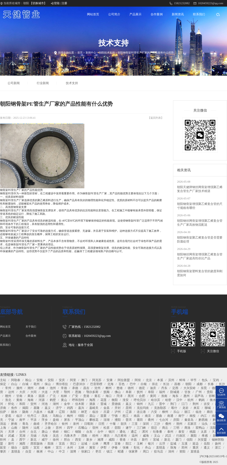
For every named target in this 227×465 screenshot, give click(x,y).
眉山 (92, 415)
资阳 (182, 451)
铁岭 (56, 431)
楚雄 (120, 388)
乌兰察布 (121, 435)
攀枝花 (93, 419)
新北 (33, 439)
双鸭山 (200, 427)
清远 (3, 423)
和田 (22, 403)
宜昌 (62, 443)
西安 (78, 439)
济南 (3, 407)
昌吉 (86, 388)
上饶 (48, 427)
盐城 (173, 443)
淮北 (8, 399)
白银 (144, 384)
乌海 (45, 435)
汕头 (205, 423)
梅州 (70, 415)
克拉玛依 (143, 407)
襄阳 (193, 435)
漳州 (171, 451)
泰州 (170, 431)
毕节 (193, 380)
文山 (157, 435)
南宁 (181, 415)
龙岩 (185, 407)
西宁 (22, 439)
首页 (80, 52)
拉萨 (3, 411)
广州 (199, 392)
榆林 (48, 447)
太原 (204, 431)
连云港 (141, 411)
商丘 (165, 427)
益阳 (25, 447)
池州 (53, 388)
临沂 (19, 415)
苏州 (59, 427)
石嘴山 (82, 427)
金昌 (106, 407)
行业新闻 (43, 83)
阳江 (129, 443)
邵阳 (118, 427)
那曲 (159, 415)
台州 (22, 431)
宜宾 (36, 447)
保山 (48, 384)
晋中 (162, 403)
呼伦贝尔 (140, 399)
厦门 (178, 439)
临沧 (199, 411)
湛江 (218, 447)
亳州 (36, 384)
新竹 (145, 439)
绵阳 (81, 415)
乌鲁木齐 (70, 435)
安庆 (62, 380)
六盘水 (38, 411)
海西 (92, 399)
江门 (184, 403)
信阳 (190, 439)
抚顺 (106, 392)
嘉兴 (81, 407)
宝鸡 (216, 380)
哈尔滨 (155, 399)
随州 (25, 427)
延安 (3, 447)
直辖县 (160, 447)
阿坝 (138, 380)
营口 (73, 443)
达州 (11, 392)
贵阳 (210, 392)
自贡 (28, 451)
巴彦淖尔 (79, 384)
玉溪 (184, 443)
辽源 (129, 411)
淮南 (164, 396)
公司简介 (114, 14)
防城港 (174, 392)
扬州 (218, 443)
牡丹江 (32, 415)
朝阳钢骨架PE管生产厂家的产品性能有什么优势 (146, 52)
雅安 (92, 447)
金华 (67, 403)
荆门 (173, 403)
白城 (25, 384)
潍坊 (106, 435)
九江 (151, 403)
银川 (151, 443)
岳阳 (207, 443)
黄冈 (153, 396)
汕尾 (36, 427)
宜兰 (59, 447)
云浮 (162, 443)
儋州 (168, 423)
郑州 (184, 447)
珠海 (173, 447)
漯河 (145, 431)
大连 (45, 392)
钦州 (65, 423)
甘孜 (187, 392)
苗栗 (103, 415)
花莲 (103, 399)
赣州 (8, 396)
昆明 (129, 407)
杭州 (190, 399)
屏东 (67, 419)
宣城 (156, 439)
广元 (53, 396)
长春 (211, 384)
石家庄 (192, 423)
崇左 (155, 384)
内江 (204, 415)
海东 (175, 396)
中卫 (62, 451)
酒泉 (92, 403)
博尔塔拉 (62, 384)
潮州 (30, 388)
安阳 (51, 380)
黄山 (64, 399)
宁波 (11, 419)
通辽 (134, 431)
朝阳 (188, 384)
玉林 (81, 447)
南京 (148, 415)
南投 (193, 415)
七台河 (163, 419)
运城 (84, 443)
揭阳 (25, 407)
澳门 (84, 380)
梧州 (95, 435)
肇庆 (3, 451)
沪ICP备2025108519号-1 (213, 456)
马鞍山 (57, 415)
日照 (101, 423)
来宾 (197, 407)
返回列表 (155, 117)
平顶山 (79, 419)
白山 (14, 384)
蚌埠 (182, 380)
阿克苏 (96, 380)
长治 (166, 384)
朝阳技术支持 (107, 52)
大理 (56, 392)
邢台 (67, 439)
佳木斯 (79, 403)
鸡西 (70, 407)
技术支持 (72, 83)
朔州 (179, 423)
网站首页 (93, 14)
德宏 (142, 388)
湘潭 (100, 439)
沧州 (97, 388)
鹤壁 (53, 399)
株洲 (40, 451)
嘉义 (129, 403)
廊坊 (210, 411)
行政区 (180, 435)
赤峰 (42, 388)
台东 (89, 431)
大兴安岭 (189, 388)
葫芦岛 (199, 396)
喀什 (174, 407)
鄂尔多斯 (92, 392)
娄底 (8, 415)
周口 (146, 451)
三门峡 (141, 427)
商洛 (187, 427)
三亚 (135, 423)
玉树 (140, 443)
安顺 (40, 380)
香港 (123, 439)
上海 (3, 427)
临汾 (95, 411)
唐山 (45, 431)
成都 (200, 384)
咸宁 (45, 439)
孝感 (205, 435)
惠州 (186, 396)
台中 (100, 431)
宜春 (118, 443)
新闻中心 (91, 52)
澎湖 (106, 419)
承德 (75, 388)
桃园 (193, 431)
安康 (110, 380)
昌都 (177, 384)
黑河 (131, 396)
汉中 (179, 399)
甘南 (19, 396)
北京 (149, 380)
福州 (162, 392)
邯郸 (212, 396)
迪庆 (153, 388)
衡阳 (115, 399)
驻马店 (158, 451)
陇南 (25, 411)
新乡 (89, 439)
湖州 (56, 403)
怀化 (11, 403)
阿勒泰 (15, 380)
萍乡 (45, 419)
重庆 (196, 447)
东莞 (204, 388)
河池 (45, 403)
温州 (135, 435)
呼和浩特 (78, 399)
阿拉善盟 (124, 380)
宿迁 (154, 427)
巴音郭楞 (96, 384)
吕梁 (106, 411)
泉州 (76, 423)
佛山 (118, 392)
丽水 (14, 411)
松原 (106, 427)
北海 (110, 384)
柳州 (165, 411)
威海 (146, 435)
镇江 (110, 451)
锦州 (140, 403)
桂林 (64, 396)
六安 (154, 411)
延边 (196, 443)
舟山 (148, 447)
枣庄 (98, 451)
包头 (205, 380)
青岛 (25, 423)
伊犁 (103, 447)
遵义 (207, 447)
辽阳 (62, 411)
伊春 (115, 447)
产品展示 (135, 14)
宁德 (115, 415)
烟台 (14, 447)
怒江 (126, 415)
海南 (30, 399)
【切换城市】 (38, 3)
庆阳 (176, 419)
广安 (75, 396)
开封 (118, 407)
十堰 (113, 423)
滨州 (171, 380)
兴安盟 (202, 439)
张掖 (126, 447)
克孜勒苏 (160, 407)
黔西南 (203, 419)
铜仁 (67, 431)
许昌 (134, 439)
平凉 (33, 419)
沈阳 (213, 427)
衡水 (213, 399)
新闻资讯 (178, 14)
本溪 (160, 380)
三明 (176, 427)
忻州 (3, 439)
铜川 (112, 431)
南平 (22, 419)
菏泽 (120, 396)
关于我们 (31, 326)
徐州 (56, 439)
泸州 (118, 411)
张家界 (133, 451)
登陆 (57, 3)
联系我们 (199, 14)
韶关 (124, 423)
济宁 (59, 407)
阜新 (129, 392)
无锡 (33, 435)
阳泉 (51, 443)
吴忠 (56, 435)
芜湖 (22, 435)
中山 (51, 451)
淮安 (126, 399)
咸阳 (112, 439)
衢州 (151, 419)
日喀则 (88, 423)
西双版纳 (36, 443)
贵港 (86, 396)
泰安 (181, 431)
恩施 (78, 392)
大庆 (22, 392)
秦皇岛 (189, 419)
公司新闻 (14, 83)
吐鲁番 (157, 431)
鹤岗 (202, 399)
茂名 (45, 415)
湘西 (22, 443)
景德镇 (116, 403)
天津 (11, 431)
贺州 (33, 403)
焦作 (14, 407)
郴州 (109, 388)
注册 (64, 3)
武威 (11, 435)
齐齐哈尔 (51, 423)
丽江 (187, 411)
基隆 (36, 407)
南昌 (137, 415)
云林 (95, 443)
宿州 (95, 427)
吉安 (207, 403)
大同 (33, 392)
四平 (70, 427)
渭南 (84, 435)
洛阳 (73, 411)
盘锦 (56, 419)
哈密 (168, 399)
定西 (175, 388)
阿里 (73, 380)
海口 (109, 396)
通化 (123, 431)
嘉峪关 (93, 407)
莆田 (140, 419)
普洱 (129, 419)
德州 (131, 388)
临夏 (51, 411)
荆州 (196, 403)
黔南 (14, 423)
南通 (170, 415)
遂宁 (129, 427)
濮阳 (118, 419)
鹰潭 (106, 443)
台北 (33, 431)
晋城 (103, 403)
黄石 (97, 396)
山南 (14, 427)
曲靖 (36, 423)
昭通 (121, 451)
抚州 (140, 392)
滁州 (19, 388)
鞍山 (28, 380)
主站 (3, 380)
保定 (3, 384)
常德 (64, 388)
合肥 (142, 396)
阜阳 (151, 392)
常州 (8, 388)
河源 (42, 399)
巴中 (133, 384)
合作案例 (157, 14)
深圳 (146, 423)
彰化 (137, 447)
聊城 (208, 407)
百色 (122, 384)
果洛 (30, 396)
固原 (42, 396)
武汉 (168, 435)
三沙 (157, 423)
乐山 (176, 411)
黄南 (19, 399)
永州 (70, 447)
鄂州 (67, 392)
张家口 (85, 451)
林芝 (84, 411)
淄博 (73, 451)
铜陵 (78, 431)
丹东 (164, 388)
